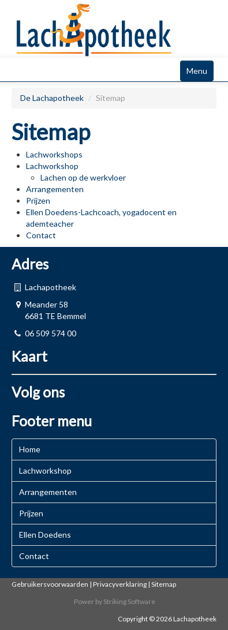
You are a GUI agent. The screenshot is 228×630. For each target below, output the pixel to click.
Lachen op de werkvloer (83, 177)
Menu (196, 71)
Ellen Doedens (45, 534)
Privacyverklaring (120, 584)
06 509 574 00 (50, 333)
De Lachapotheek (52, 98)
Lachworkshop (52, 166)
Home (29, 449)
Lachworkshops (54, 154)
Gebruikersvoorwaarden (50, 584)
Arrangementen (55, 189)
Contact (41, 235)
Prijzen (38, 200)
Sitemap (163, 584)
